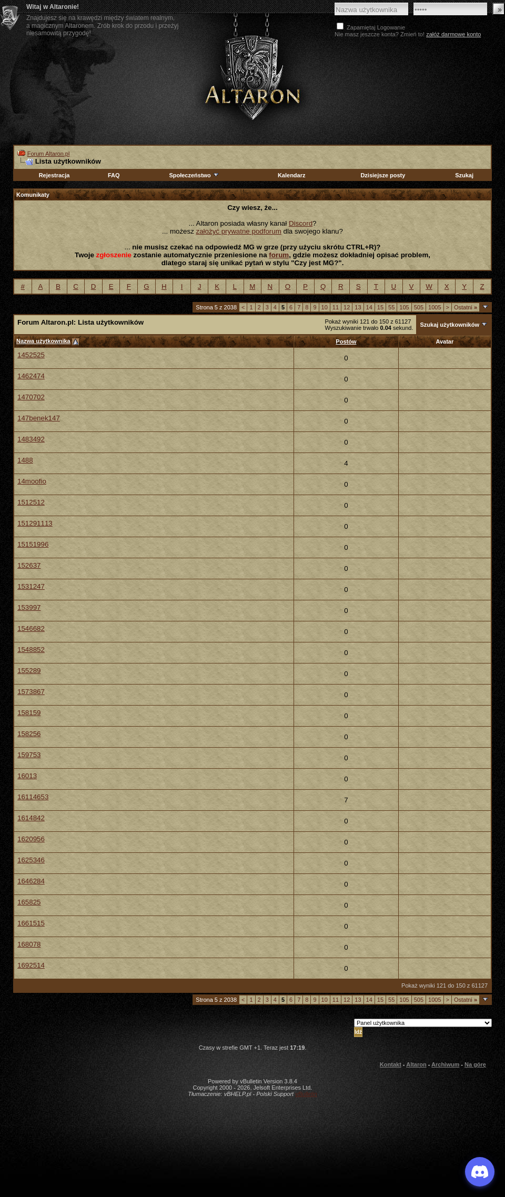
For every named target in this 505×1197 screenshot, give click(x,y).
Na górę (475, 1064)
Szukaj (464, 175)
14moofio (31, 481)
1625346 (31, 860)
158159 (29, 713)
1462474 (31, 376)
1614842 (31, 818)
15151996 (32, 544)
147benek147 (38, 418)
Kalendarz (292, 175)
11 (335, 307)
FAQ (114, 175)
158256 (29, 734)
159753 (29, 755)
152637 (29, 565)
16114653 (32, 797)
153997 (29, 607)
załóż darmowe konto (453, 34)
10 (324, 307)
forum (279, 255)
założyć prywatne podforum (238, 231)
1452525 (31, 355)
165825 (29, 902)
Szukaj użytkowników (449, 324)
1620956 (31, 839)
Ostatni (465, 307)
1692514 (31, 965)
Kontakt (390, 1064)
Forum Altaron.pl (48, 153)
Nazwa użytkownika (43, 341)
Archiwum (445, 1064)
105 (404, 307)
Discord (300, 223)
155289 (29, 671)
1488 (25, 460)
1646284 (31, 881)
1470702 (31, 397)
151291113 (35, 523)
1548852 (31, 649)
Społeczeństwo (194, 175)
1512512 (31, 502)
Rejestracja (54, 175)
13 (358, 307)
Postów (346, 341)
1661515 (31, 923)
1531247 (31, 586)
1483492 (31, 439)
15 (380, 307)
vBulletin (306, 1094)
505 (418, 307)
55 (391, 307)
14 (369, 307)
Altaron (252, 77)
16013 (27, 776)
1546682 (31, 628)
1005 (434, 307)
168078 (29, 944)
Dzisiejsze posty (382, 175)
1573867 (31, 692)
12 (347, 307)
